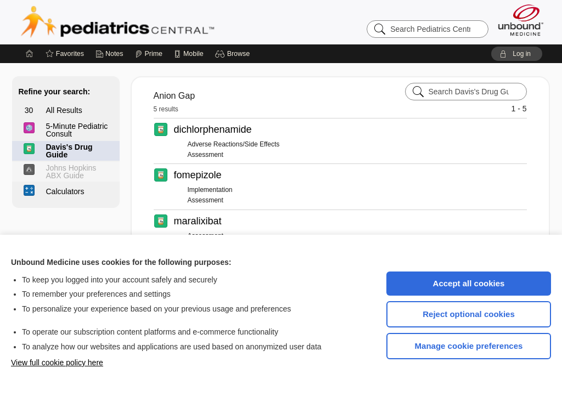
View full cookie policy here (57, 362)
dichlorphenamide (213, 129)
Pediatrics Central (157, 21)
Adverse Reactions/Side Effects (234, 144)
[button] (234, 53)
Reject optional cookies (469, 314)
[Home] (29, 53)
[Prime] (148, 53)
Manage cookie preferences (469, 345)
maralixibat (198, 221)
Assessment (205, 155)
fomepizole (198, 174)
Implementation (210, 190)
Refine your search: (55, 91)
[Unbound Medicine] (521, 20)
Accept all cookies (469, 283)
